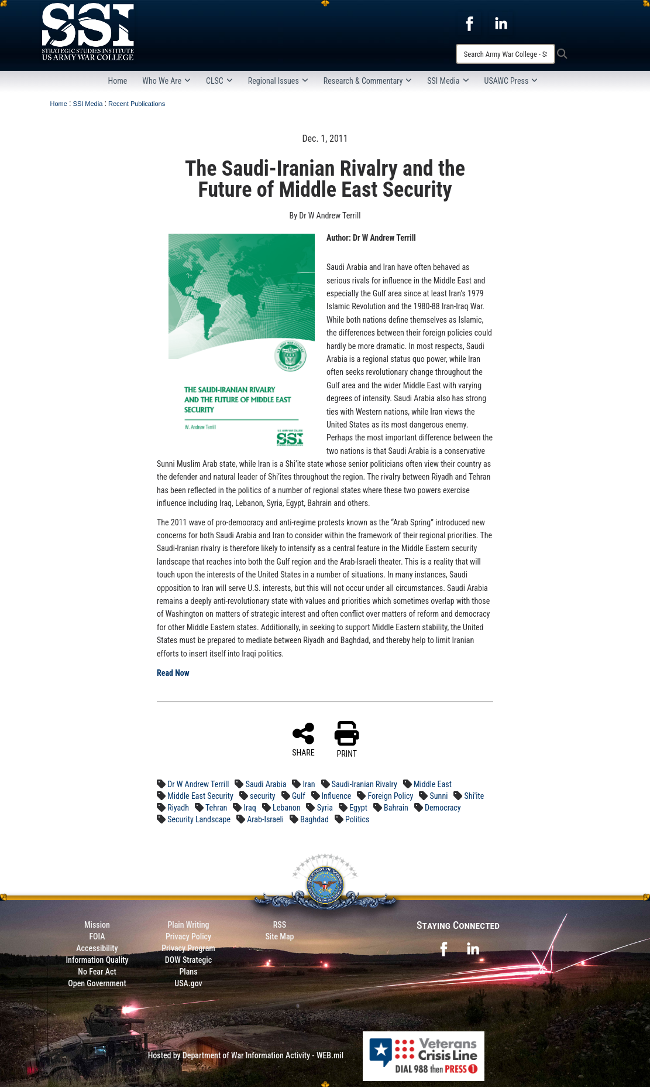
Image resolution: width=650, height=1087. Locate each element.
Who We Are (166, 81)
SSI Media (448, 81)
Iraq (250, 807)
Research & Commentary (368, 81)
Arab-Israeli (265, 819)
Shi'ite (474, 796)
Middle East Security (200, 796)
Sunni (439, 796)
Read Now (173, 673)
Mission (97, 924)
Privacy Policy (188, 936)
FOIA (97, 936)
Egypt (358, 807)
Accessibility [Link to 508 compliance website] (97, 948)
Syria (325, 807)
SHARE (303, 739)
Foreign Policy (391, 796)
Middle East (433, 784)
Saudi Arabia (266, 784)
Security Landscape (199, 819)
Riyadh (178, 807)
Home (118, 81)
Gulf (298, 796)
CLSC (219, 81)
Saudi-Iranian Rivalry (364, 784)
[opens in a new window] (469, 23)
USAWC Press (511, 81)
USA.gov (188, 983)
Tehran (216, 807)
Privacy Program (188, 948)
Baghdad (314, 819)
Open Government (97, 983)
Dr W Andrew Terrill (198, 784)
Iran (309, 784)
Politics (357, 819)
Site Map (279, 936)
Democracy (443, 807)
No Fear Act (97, 971)
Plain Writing (188, 924)
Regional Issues (278, 81)
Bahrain (396, 807)
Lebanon (286, 807)
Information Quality (97, 960)
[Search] (505, 54)
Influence (336, 796)
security (263, 796)
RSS (279, 924)
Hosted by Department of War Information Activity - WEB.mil (246, 1055)
